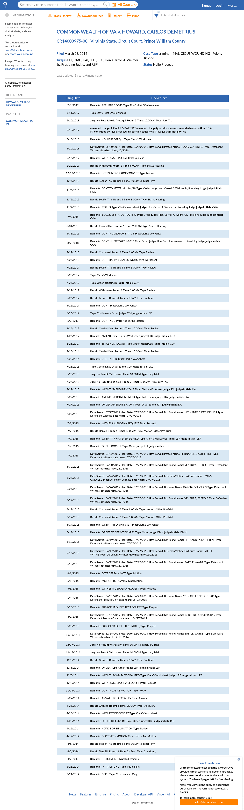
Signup (207, 5)
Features (85, 794)
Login (220, 5)
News (72, 794)
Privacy (199, 794)
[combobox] (157, 15)
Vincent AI (163, 794)
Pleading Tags (182, 794)
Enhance (100, 794)
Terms (212, 794)
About (126, 794)
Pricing (114, 794)
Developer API (143, 794)
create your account (20, 53)
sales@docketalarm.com (19, 49)
